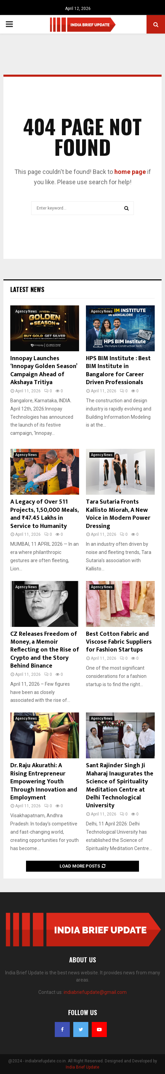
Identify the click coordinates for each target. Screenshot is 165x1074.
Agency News (26, 311)
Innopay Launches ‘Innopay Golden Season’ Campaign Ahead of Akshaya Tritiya (43, 370)
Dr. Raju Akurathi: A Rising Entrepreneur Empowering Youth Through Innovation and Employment (43, 781)
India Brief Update (82, 1067)
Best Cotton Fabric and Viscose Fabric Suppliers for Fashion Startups (119, 642)
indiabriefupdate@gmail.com (95, 992)
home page (130, 171)
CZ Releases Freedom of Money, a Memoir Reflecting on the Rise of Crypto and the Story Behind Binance (44, 650)
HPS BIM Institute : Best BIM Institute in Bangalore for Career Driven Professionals (118, 370)
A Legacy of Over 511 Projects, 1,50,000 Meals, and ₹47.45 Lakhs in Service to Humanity (44, 514)
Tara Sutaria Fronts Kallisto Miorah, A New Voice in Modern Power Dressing (118, 514)
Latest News (27, 289)
